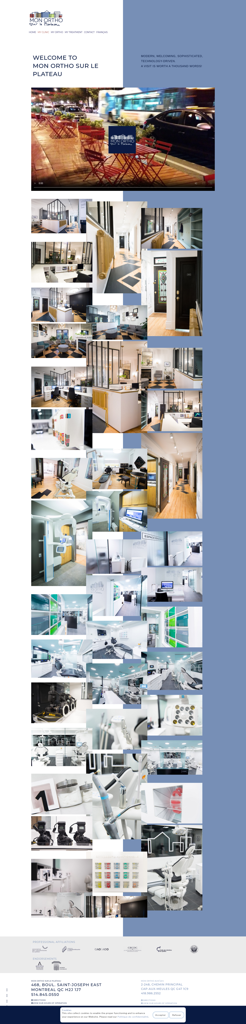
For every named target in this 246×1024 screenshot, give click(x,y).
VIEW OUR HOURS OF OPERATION (49, 1003)
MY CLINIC (43, 32)
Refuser (177, 1014)
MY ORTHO (57, 32)
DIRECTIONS (38, 1000)
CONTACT (89, 32)
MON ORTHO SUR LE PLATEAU (46, 981)
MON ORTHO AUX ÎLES (152, 981)
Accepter (161, 1014)
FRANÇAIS (102, 32)
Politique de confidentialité (133, 1016)
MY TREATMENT (73, 32)
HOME (32, 32)
